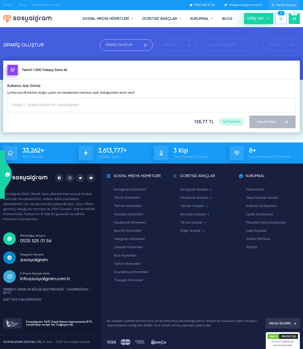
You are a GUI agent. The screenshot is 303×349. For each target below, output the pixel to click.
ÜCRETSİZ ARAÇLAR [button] (159, 19)
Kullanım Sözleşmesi (261, 206)
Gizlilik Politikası (258, 239)
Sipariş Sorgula (283, 5)
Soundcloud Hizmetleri (131, 272)
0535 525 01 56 (202, 5)
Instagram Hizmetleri (130, 189)
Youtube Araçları (195, 214)
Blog (22, 5)
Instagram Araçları (196, 190)
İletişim (8, 5)
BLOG (227, 19)
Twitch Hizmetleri (127, 264)
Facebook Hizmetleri (130, 222)
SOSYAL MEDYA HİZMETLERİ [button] (105, 19)
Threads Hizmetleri (128, 280)
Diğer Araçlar (192, 231)
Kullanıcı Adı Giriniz (24, 86)
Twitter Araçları (194, 206)
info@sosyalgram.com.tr (243, 5)
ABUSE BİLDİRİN (282, 323)
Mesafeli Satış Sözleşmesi (266, 222)
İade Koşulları (256, 231)
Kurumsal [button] (199, 19)
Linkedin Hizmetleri (128, 247)
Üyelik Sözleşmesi (260, 214)
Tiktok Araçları (193, 223)
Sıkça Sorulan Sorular (46, 5)
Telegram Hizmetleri (129, 239)
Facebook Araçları (196, 198)
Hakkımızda (255, 189)
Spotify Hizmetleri (128, 231)
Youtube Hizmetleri (128, 214)
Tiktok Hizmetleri (127, 198)
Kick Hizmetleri (125, 255)
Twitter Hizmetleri (128, 206)
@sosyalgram (34, 260)
